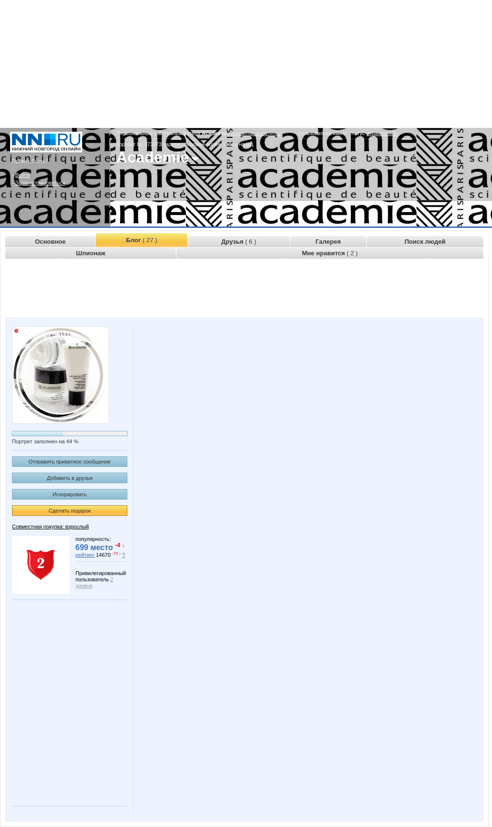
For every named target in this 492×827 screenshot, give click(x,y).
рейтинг (85, 555)
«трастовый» (382, 133)
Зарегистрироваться (40, 183)
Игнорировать (70, 494)
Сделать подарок (70, 511)
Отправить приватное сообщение (69, 461)
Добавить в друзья (69, 478)
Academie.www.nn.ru (256, 133)
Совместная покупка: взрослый (50, 526)
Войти (22, 175)
